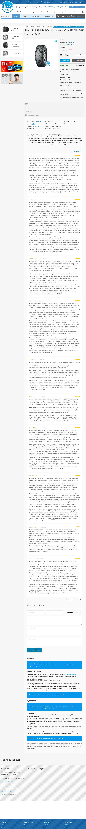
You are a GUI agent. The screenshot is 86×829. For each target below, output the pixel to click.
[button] (80, 612)
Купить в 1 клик (78, 60)
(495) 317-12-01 (8, 781)
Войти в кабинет (34, 2)
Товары (23, 12)
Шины (16, 16)
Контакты (77, 12)
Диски (25, 16)
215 (33, 124)
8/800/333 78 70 (48, 6)
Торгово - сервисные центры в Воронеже (59, 12)
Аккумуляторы (48, 16)
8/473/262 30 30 (62, 6)
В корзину (66, 60)
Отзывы (45, 827)
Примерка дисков (47, 824)
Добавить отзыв (77, 151)
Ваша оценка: (69, 612)
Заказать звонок (77, 7)
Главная (26, 26)
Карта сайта (46, 826)
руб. (80, 2)
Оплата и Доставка (33, 12)
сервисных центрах (70, 674)
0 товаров (70, 2)
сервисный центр (66, 715)
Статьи (43, 12)
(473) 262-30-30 (8, 791)
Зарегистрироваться (48, 2)
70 (38, 126)
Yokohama (38, 26)
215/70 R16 (38, 121)
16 (33, 128)
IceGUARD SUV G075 (47, 26)
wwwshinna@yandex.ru (10, 794)
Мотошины (35, 16)
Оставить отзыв (35, 650)
